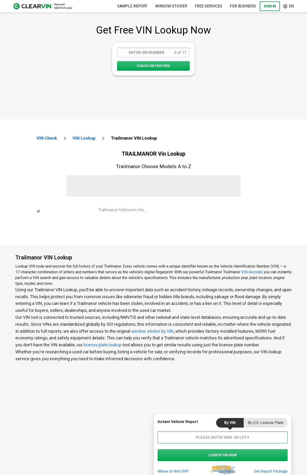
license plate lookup (103, 344)
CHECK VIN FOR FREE (153, 66)
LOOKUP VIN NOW (222, 455)
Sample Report (132, 6)
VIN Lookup (83, 138)
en (288, 6)
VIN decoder (251, 272)
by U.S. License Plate (265, 422)
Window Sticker (171, 6)
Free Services (208, 6)
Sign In (270, 6)
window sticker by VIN (152, 331)
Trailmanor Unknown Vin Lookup (125, 209)
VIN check (46, 138)
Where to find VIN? (173, 471)
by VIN (230, 422)
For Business (243, 6)
